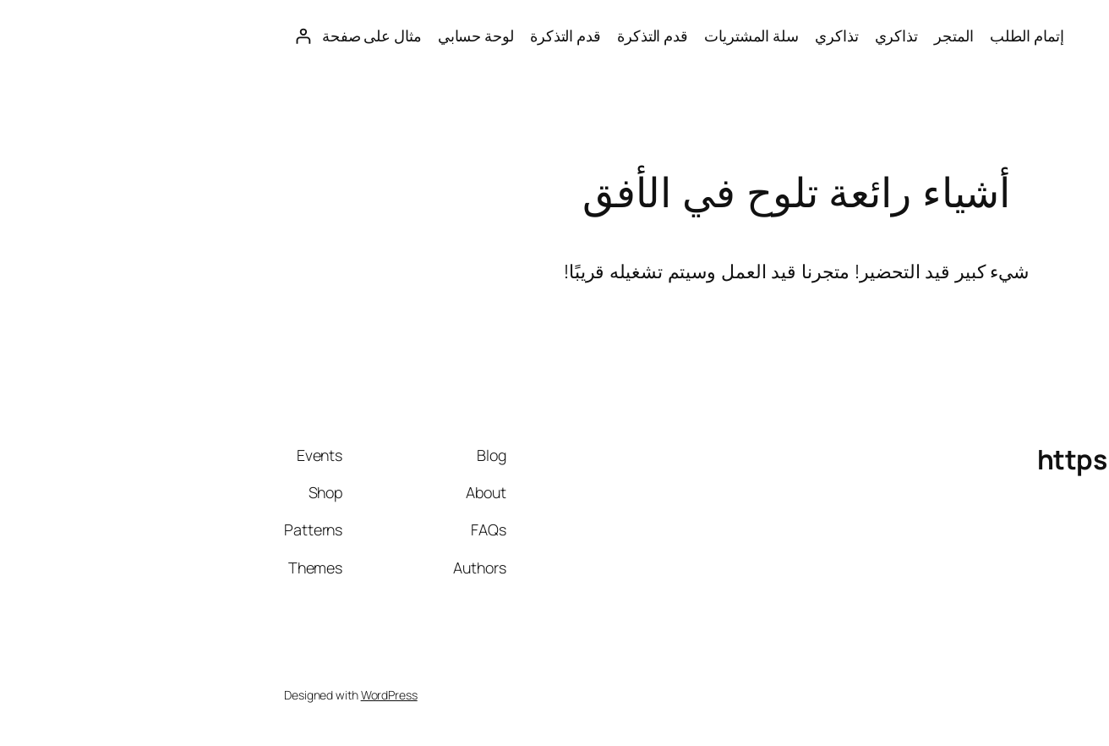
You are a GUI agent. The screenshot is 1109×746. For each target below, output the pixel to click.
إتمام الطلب (785, 35)
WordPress (147, 695)
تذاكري (654, 35)
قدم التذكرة (410, 35)
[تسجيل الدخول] (61, 36)
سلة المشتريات (509, 35)
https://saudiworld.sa (975, 35)
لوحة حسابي (234, 35)
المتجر (711, 35)
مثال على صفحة (130, 35)
